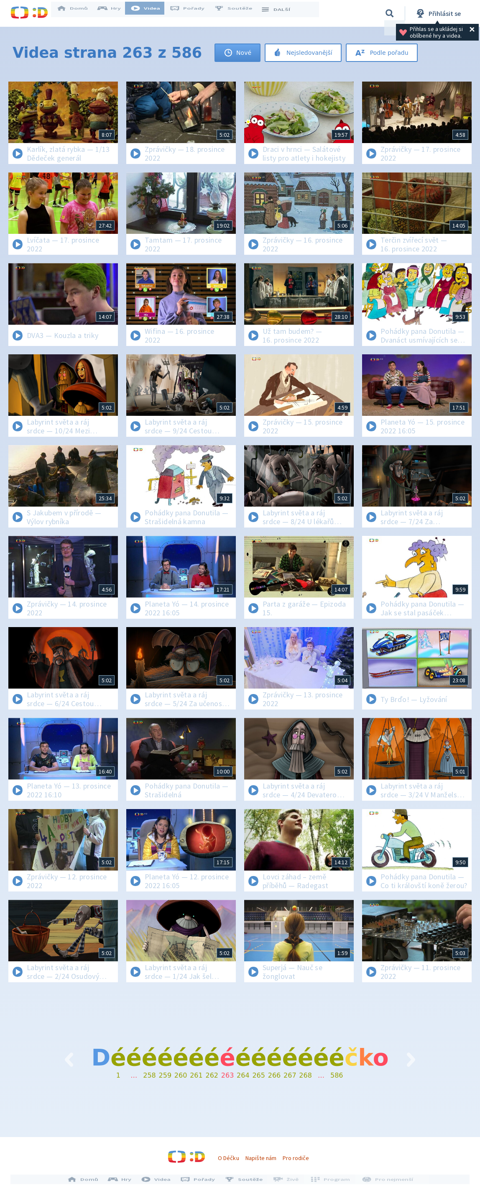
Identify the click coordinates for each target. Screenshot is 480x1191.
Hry (114, 13)
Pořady (193, 13)
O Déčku (228, 1158)
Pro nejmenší (385, 1182)
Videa (150, 13)
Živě (287, 1182)
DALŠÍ (280, 13)
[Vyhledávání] (390, 13)
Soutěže (238, 13)
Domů (77, 13)
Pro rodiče (296, 1158)
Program (329, 1182)
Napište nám (260, 1158)
